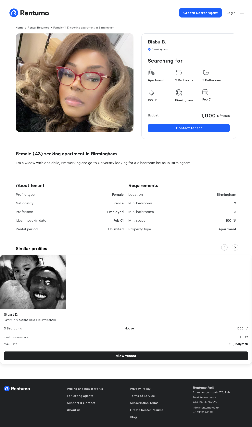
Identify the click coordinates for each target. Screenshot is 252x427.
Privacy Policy (140, 389)
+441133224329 (203, 412)
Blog (133, 417)
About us (73, 410)
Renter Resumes (38, 27)
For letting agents (80, 396)
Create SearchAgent (200, 13)
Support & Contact (81, 403)
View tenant (126, 356)
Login (231, 13)
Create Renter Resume (146, 410)
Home (19, 27)
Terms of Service (142, 396)
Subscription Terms (144, 403)
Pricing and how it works (85, 389)
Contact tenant (189, 128)
